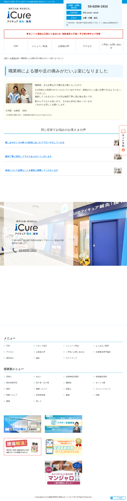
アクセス (87, 46)
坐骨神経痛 (40, 395)
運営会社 (10, 358)
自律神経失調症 (72, 377)
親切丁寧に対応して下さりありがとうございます (28, 156)
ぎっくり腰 (100, 383)
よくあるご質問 (102, 346)
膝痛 (68, 395)
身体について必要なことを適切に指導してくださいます (31, 170)
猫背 (8, 389)
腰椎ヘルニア (41, 389)
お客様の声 (63, 46)
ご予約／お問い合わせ (111, 46)
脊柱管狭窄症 (11, 383)
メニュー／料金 (39, 46)
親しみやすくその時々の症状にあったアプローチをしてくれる (34, 142)
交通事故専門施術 (103, 352)
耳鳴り (9, 377)
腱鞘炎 (68, 383)
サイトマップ (71, 358)
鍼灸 (38, 358)
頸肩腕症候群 (101, 377)
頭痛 (97, 395)
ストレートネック (103, 389)
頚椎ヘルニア (11, 395)
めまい (39, 377)
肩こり (39, 401)
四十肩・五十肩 (42, 383)
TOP (15, 46)
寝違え (68, 389)
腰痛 (8, 401)
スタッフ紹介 (41, 346)
